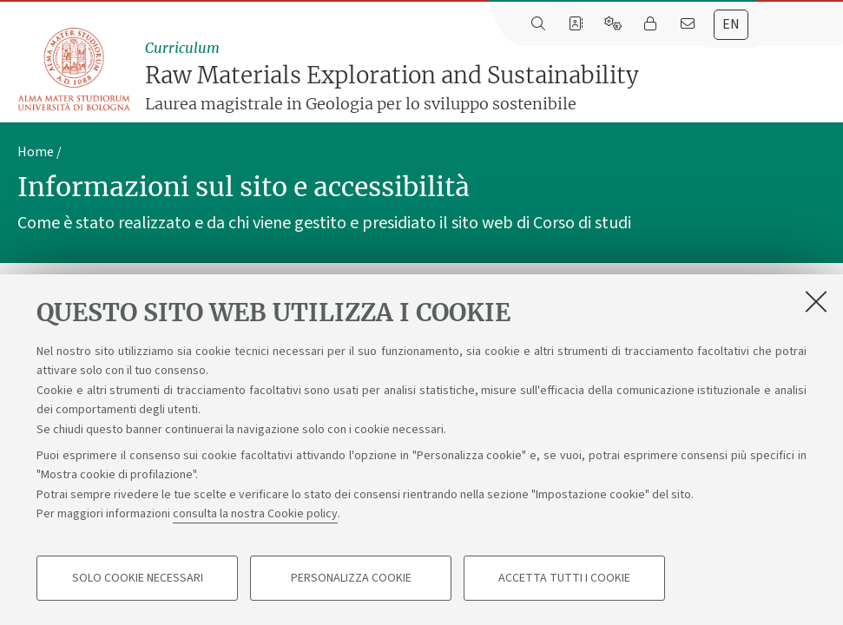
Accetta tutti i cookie (564, 578)
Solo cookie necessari (137, 578)
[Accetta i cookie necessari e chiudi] (816, 301)
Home (35, 151)
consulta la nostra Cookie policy (255, 514)
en (731, 24)
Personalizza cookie (351, 578)
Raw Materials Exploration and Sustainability (489, 76)
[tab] (731, 25)
